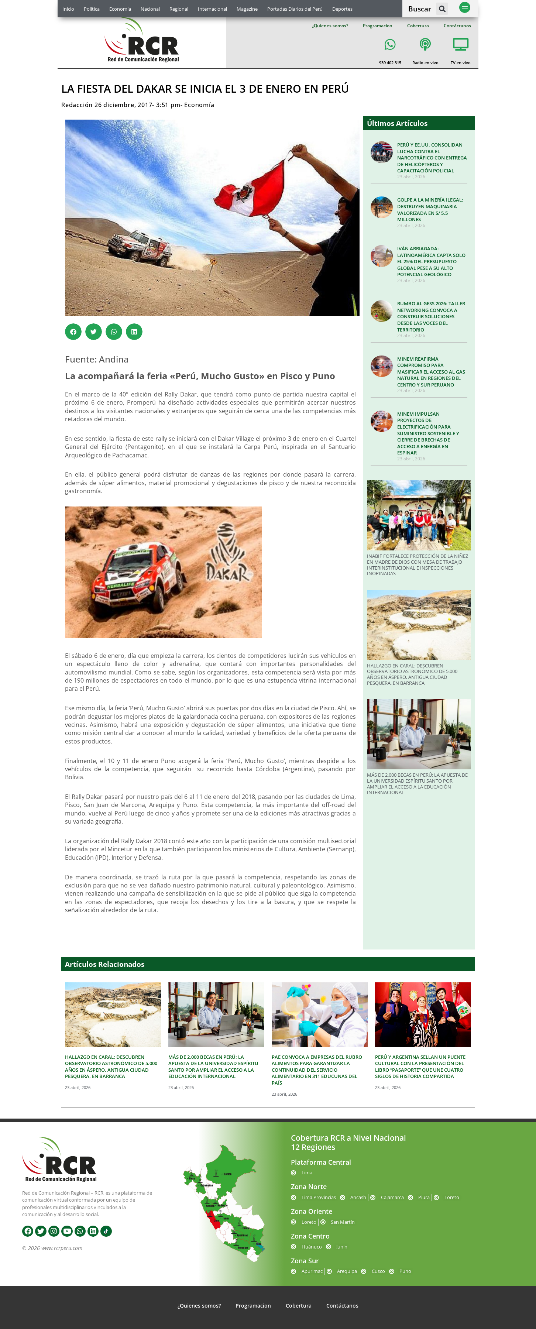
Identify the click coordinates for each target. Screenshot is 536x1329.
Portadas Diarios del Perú (295, 9)
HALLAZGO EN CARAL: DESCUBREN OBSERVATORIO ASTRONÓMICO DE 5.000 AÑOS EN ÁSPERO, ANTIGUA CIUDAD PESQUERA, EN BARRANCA (412, 674)
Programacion (377, 26)
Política (92, 9)
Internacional (212, 9)
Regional (178, 9)
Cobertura (418, 26)
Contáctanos (457, 26)
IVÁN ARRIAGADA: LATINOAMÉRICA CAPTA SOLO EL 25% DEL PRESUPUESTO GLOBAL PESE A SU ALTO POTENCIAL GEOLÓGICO (431, 261)
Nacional (150, 9)
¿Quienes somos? (330, 26)
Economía (120, 9)
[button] (442, 9)
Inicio (68, 9)
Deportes (342, 9)
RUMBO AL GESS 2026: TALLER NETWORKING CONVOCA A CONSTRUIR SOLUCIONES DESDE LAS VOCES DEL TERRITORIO (431, 316)
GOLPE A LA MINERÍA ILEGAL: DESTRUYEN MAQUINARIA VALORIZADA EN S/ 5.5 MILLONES (430, 209)
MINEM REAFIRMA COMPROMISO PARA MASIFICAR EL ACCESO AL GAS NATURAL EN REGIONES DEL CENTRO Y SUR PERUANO (431, 372)
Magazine (247, 9)
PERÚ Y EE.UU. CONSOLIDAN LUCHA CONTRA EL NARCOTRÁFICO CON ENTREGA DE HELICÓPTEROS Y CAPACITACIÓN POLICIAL (432, 157)
